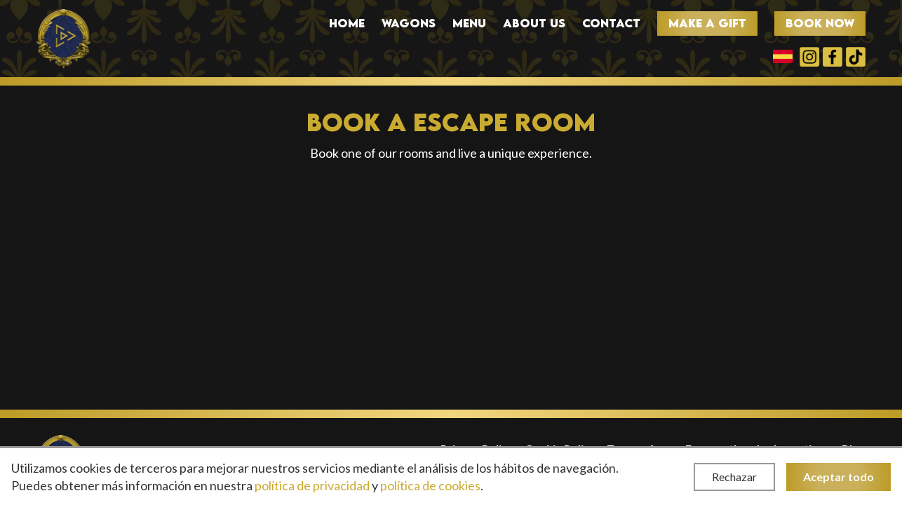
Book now (820, 23)
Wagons (409, 23)
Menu (469, 23)
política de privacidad (312, 485)
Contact (611, 23)
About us (534, 23)
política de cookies (430, 485)
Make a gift (707, 23)
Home (347, 23)
